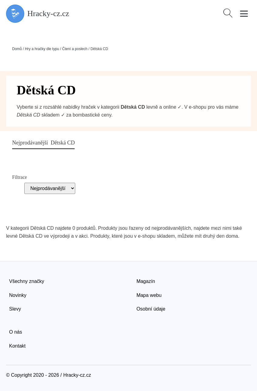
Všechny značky (26, 281)
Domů (17, 49)
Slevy (15, 308)
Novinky (17, 295)
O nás (15, 332)
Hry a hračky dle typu (42, 49)
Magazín (146, 281)
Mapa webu (149, 295)
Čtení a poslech (74, 49)
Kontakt (17, 345)
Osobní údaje (151, 308)
